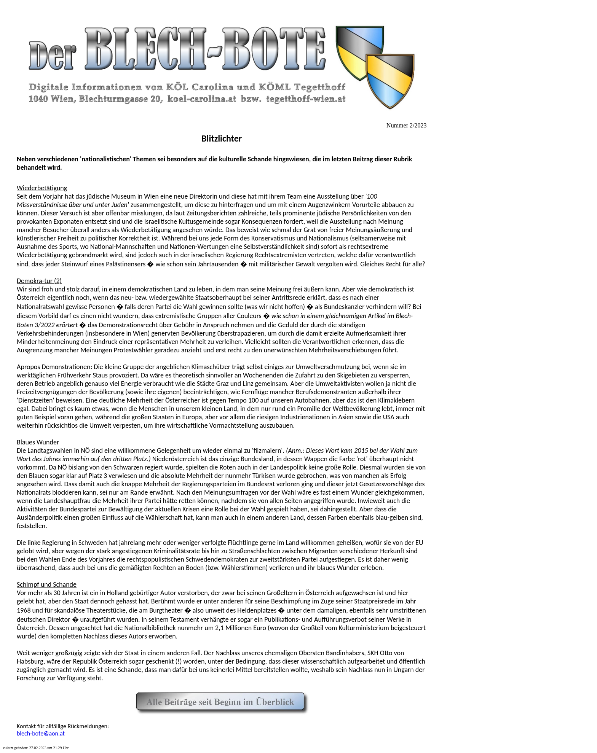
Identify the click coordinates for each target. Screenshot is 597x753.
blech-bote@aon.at (41, 733)
